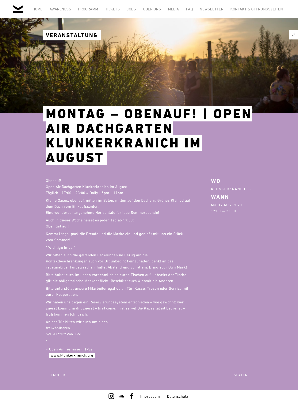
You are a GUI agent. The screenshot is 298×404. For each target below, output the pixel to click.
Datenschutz (177, 396)
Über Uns (152, 9)
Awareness (59, 9)
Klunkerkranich (229, 189)
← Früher (55, 375)
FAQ (189, 9)
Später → (243, 375)
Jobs (131, 9)
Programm (87, 9)
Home (37, 9)
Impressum (150, 396)
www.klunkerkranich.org (72, 355)
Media (173, 9)
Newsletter (211, 9)
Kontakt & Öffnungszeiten (256, 9)
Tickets (112, 9)
